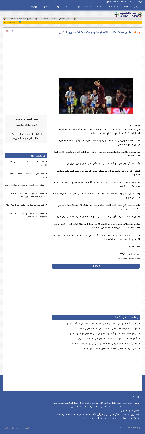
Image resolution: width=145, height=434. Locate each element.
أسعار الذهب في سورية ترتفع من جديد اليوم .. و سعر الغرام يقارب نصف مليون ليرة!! (27, 195)
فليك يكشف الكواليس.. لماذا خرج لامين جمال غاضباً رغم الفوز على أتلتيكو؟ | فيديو (102, 323)
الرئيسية (136, 7)
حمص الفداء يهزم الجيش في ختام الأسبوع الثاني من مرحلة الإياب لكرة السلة (104, 343)
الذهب (125, 7)
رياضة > (136, 32)
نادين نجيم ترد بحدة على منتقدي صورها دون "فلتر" (25, 205)
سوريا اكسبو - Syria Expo (129, 258)
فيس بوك (15, 428)
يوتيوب (7, 428)
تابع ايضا (34, 7)
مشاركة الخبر (96, 266)
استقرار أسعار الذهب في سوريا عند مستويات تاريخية (24, 185)
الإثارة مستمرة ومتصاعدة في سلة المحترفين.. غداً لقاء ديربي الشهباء (107, 328)
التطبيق (46, 7)
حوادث (67, 7)
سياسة (88, 7)
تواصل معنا (24, 428)
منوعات (77, 7)
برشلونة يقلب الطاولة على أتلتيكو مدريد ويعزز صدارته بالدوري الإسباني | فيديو (103, 333)
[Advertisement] (96, 55)
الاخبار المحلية (112, 7)
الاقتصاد (99, 7)
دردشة (57, 7)
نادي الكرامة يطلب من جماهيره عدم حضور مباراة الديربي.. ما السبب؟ (108, 348)
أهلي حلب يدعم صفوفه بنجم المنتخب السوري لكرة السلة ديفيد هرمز (108, 338)
